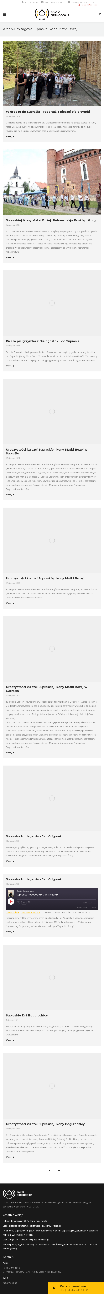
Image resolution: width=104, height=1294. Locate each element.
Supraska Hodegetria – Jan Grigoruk (34, 836)
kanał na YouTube (89, 5)
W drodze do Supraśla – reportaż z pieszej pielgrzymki (48, 111)
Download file (12, 912)
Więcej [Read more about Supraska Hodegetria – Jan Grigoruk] (10, 861)
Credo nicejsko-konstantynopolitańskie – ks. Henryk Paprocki (32, 1225)
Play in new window (30, 912)
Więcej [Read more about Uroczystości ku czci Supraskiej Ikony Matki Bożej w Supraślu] (10, 494)
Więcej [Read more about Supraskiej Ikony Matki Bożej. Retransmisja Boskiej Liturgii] (10, 257)
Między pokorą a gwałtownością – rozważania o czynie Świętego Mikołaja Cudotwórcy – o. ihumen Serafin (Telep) (50, 1246)
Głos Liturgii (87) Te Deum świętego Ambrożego (26, 1239)
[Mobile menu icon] (4, 14)
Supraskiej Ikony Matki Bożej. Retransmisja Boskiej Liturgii (51, 220)
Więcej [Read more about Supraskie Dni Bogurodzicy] (10, 1040)
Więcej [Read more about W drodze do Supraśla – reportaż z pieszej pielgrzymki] (10, 136)
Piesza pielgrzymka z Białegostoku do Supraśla (42, 341)
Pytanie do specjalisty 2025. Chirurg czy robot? (25, 1221)
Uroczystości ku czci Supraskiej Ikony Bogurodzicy (45, 1124)
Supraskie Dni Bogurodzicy (27, 1015)
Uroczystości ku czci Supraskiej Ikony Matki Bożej (45, 578)
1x (24, 903)
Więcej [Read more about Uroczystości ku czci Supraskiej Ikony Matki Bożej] (10, 603)
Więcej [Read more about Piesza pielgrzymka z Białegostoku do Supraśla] (10, 366)
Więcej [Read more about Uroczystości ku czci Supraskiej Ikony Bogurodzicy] (10, 1157)
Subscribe (82, 907)
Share (93, 907)
